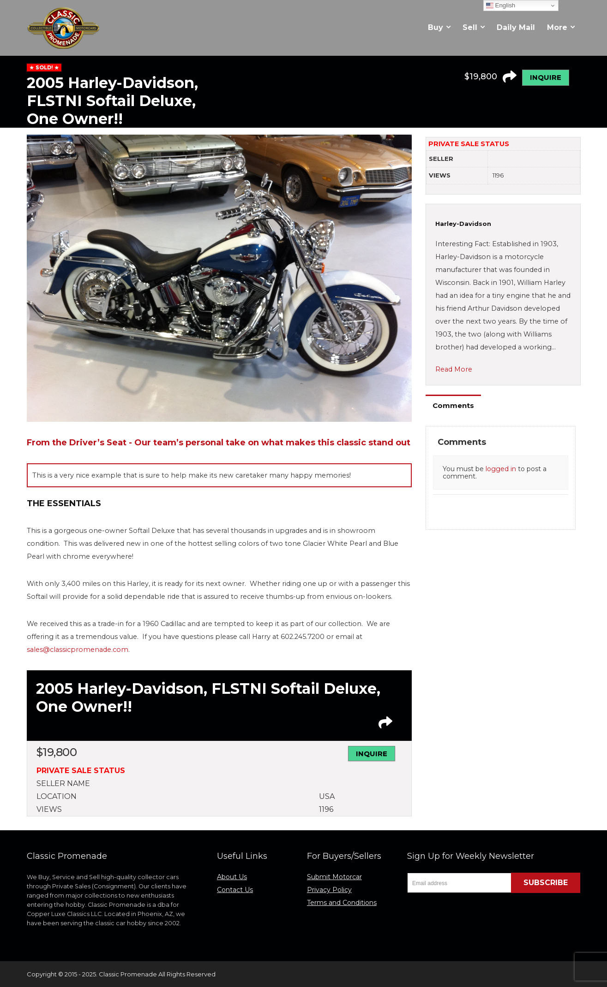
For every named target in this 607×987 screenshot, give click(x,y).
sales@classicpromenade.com (77, 649)
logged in (501, 469)
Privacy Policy (329, 890)
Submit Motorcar (334, 877)
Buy (435, 27)
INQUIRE (545, 77)
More (557, 27)
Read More (453, 369)
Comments (453, 405)
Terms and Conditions (342, 902)
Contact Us (235, 890)
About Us (232, 877)
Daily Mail (516, 27)
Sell (470, 27)
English (500, 5)
